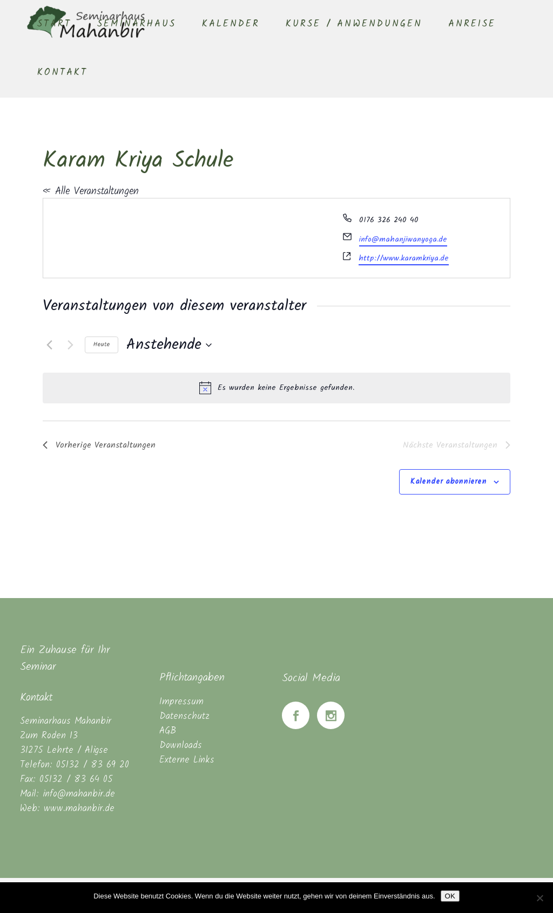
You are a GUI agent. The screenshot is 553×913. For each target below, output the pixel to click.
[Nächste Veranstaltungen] (70, 345)
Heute (101, 344)
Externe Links (186, 760)
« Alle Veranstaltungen (91, 191)
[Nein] (539, 898)
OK (450, 896)
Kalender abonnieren (448, 482)
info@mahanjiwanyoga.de (403, 239)
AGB (167, 731)
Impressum (181, 702)
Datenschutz (184, 716)
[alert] (276, 388)
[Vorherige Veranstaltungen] (49, 345)
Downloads (180, 745)
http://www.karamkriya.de (404, 258)
